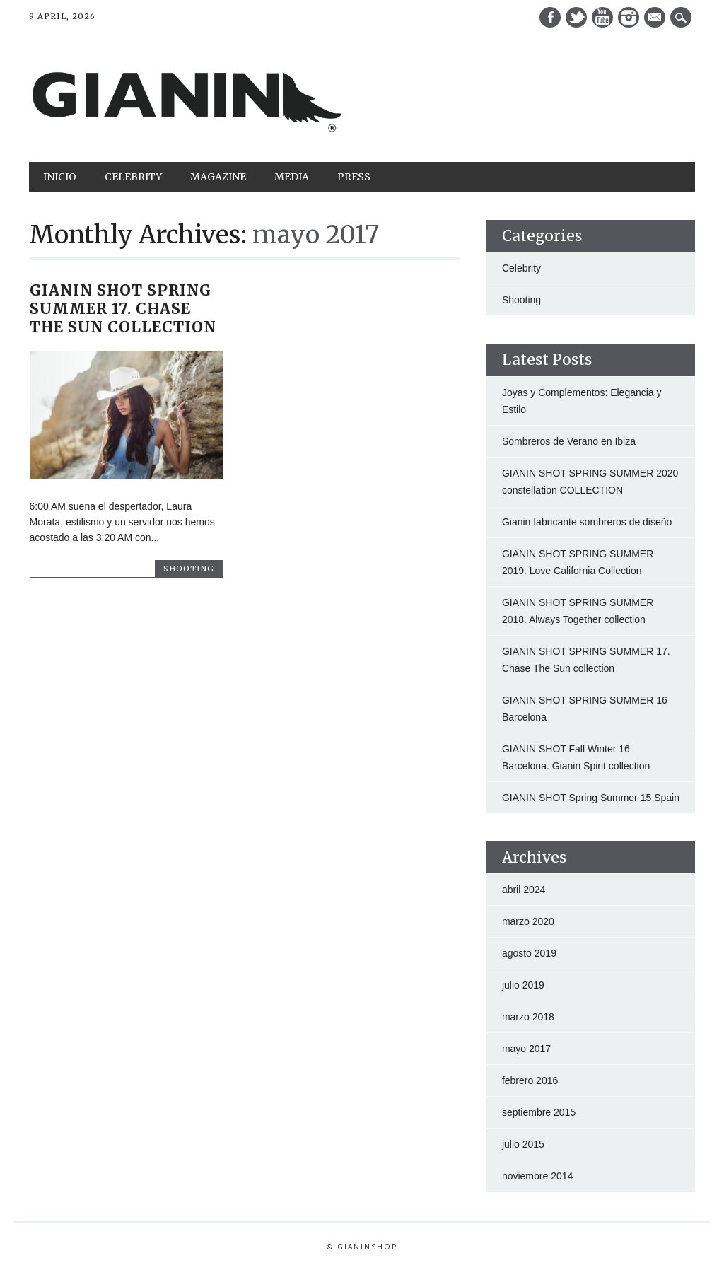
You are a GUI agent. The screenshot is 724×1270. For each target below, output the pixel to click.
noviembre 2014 (537, 1176)
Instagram (628, 17)
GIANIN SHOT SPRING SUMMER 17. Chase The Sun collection (123, 309)
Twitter (576, 17)
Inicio (59, 176)
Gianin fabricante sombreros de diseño (587, 522)
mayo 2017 (526, 1048)
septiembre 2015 (539, 1112)
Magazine (218, 176)
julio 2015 (523, 1144)
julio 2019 (523, 985)
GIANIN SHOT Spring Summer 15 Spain (590, 797)
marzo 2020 (528, 921)
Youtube (602, 17)
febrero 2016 (530, 1080)
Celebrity (133, 176)
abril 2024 (524, 889)
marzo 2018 (528, 1017)
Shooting (188, 568)
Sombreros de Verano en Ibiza (569, 441)
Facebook (550, 17)
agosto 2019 (529, 953)
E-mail (656, 18)
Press (353, 176)
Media (291, 176)
